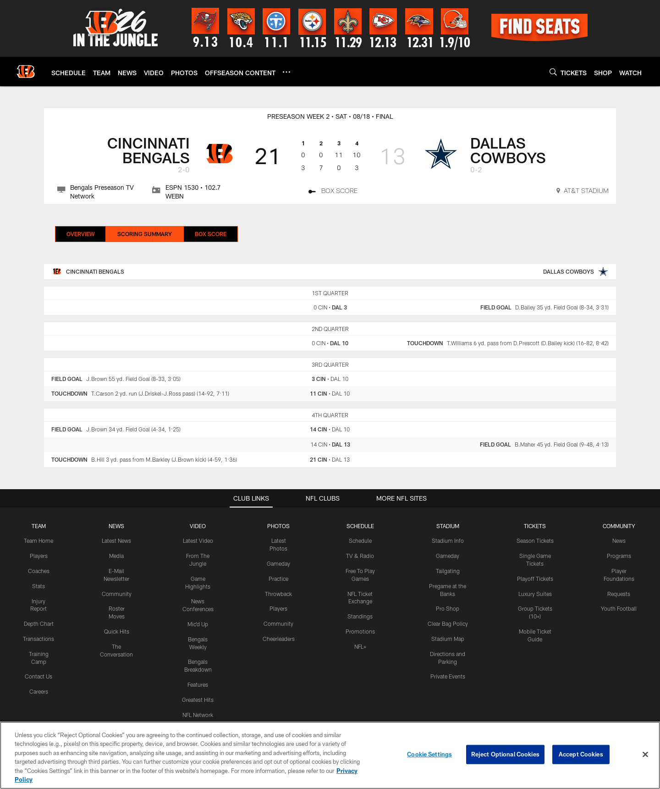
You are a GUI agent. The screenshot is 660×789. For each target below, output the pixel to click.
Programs (619, 555)
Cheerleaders (279, 638)
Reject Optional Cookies (505, 754)
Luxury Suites (535, 593)
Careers (38, 691)
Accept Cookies (581, 754)
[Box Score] (333, 192)
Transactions (38, 638)
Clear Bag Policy (448, 623)
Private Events (447, 676)
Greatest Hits (198, 699)
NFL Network (197, 715)
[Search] (553, 72)
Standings (360, 616)
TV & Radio (360, 555)
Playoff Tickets (535, 578)
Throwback (278, 593)
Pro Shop (447, 608)
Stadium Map (447, 638)
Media (116, 555)
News (619, 540)
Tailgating (448, 571)
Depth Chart (39, 623)
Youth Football (619, 608)
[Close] (645, 755)
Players (39, 555)
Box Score (210, 234)
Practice (278, 578)
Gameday (278, 563)
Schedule (360, 540)
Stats (38, 586)
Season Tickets (535, 540)
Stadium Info (448, 540)
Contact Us (38, 676)
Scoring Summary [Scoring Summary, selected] (144, 234)
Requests (618, 593)
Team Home (38, 540)
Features (197, 684)
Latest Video (198, 540)
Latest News (116, 540)
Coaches (39, 571)
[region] (330, 755)
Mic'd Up (197, 624)
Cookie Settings (429, 754)
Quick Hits (116, 631)
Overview (80, 234)
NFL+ (360, 646)
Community (117, 593)
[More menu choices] (286, 72)
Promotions (360, 631)
